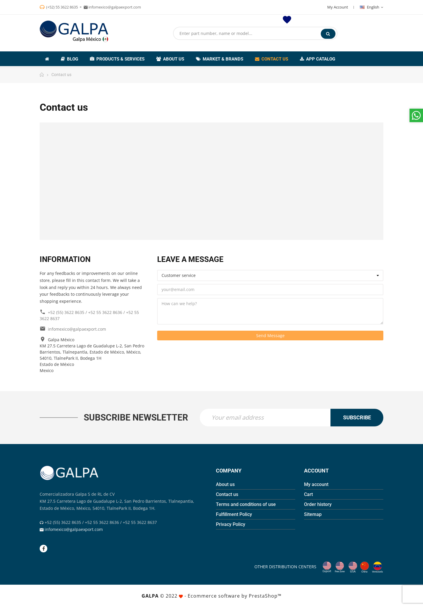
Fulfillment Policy (234, 514)
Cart (308, 494)
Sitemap (313, 514)
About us (225, 484)
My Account (337, 7)
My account (316, 484)
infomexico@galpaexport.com (77, 329)
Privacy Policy (230, 524)
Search (328, 34)
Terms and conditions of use (246, 504)
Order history (318, 504)
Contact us (227, 494)
